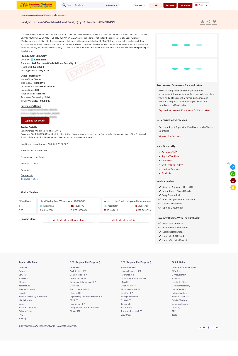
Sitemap (22, 318)
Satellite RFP (127, 293)
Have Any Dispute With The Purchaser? (178, 217)
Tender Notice (30, 178)
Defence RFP (76, 285)
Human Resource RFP (131, 271)
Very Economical (169, 195)
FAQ (21, 314)
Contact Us (24, 271)
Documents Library (181, 285)
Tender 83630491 (59, 15)
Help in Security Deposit (173, 239)
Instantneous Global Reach (174, 191)
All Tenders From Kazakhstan (68, 219)
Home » (24, 15)
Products (166, 173)
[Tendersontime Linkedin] (200, 327)
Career (22, 304)
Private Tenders (179, 293)
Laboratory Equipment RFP (133, 278)
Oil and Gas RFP (128, 285)
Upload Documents (170, 207)
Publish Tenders (165, 181)
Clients (22, 282)
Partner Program (27, 289)
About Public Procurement (184, 267)
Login (155, 5)
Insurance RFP (127, 274)
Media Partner (25, 300)
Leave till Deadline (170, 203)
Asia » (37, 15)
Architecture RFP (78, 271)
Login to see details (35, 120)
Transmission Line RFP (131, 311)
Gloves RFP (75, 311)
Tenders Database (180, 296)
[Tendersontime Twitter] (213, 327)
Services (23, 274)
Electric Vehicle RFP (79, 289)
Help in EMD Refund (171, 235)
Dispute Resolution (170, 231)
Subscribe (185, 5)
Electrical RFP (76, 293)
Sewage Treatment (129, 296)
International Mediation (173, 227)
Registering (140, 47)
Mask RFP (125, 282)
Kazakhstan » (46, 15)
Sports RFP (126, 300)
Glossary (176, 307)
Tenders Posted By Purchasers (33, 296)
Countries (167, 160)
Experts (22, 293)
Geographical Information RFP (84, 307)
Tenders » (31, 15)
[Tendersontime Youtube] (204, 327)
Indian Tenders (179, 289)
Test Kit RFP (126, 307)
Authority (169, 151)
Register (170, 5)
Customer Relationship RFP (83, 282)
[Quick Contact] (233, 167)
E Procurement (179, 274)
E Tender (176, 278)
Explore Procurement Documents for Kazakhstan (184, 110)
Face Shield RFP (77, 304)
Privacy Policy (25, 311)
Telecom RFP (127, 304)
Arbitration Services (170, 223)
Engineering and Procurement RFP (86, 296)
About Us (23, 267)
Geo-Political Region (172, 164)
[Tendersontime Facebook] (209, 327)
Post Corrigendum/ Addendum (176, 199)
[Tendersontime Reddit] (217, 327)
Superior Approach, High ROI (175, 186)
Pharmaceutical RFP (130, 289)
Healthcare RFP (128, 267)
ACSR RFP (75, 267)
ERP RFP (74, 300)
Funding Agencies (171, 168)
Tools (174, 314)
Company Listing (180, 304)
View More (126, 314)
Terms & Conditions (28, 307)
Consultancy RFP (78, 278)
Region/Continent (171, 156)
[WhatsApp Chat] (233, 173)
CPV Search (177, 271)
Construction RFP (78, 274)
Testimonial (24, 285)
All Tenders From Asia (123, 219)
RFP (174, 311)
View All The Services (169, 135)
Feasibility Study (179, 282)
